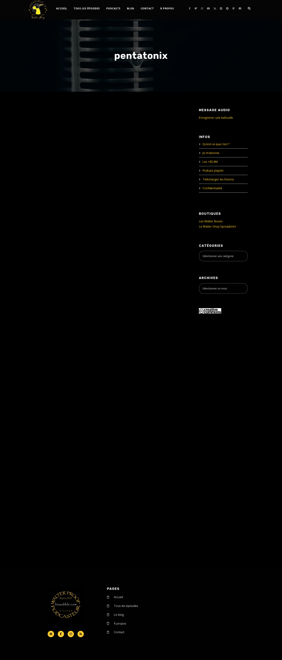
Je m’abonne (211, 153)
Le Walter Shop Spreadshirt (217, 226)
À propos (167, 8)
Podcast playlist (213, 171)
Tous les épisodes (87, 8)
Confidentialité (212, 188)
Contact (147, 8)
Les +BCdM (210, 162)
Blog (130, 8)
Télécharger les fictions (218, 179)
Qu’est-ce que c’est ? (216, 144)
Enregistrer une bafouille (216, 118)
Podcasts (113, 8)
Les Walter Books (211, 221)
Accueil (61, 8)
